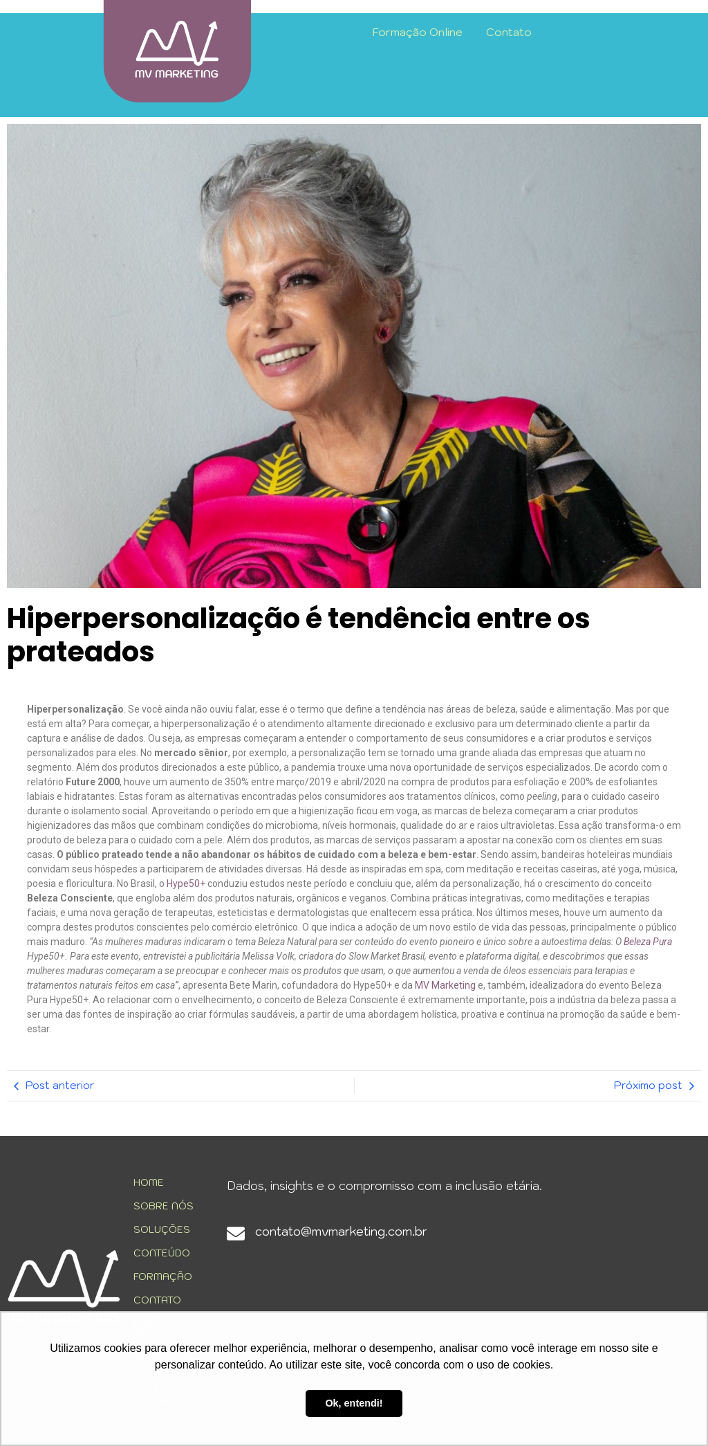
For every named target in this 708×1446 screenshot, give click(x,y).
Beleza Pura (648, 941)
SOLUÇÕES (161, 1229)
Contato (509, 32)
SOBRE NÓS (163, 1206)
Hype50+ (186, 883)
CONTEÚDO (161, 1253)
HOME (148, 1182)
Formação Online (418, 32)
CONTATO (157, 1300)
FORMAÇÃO (162, 1276)
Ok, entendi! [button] (353, 1403)
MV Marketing (445, 985)
